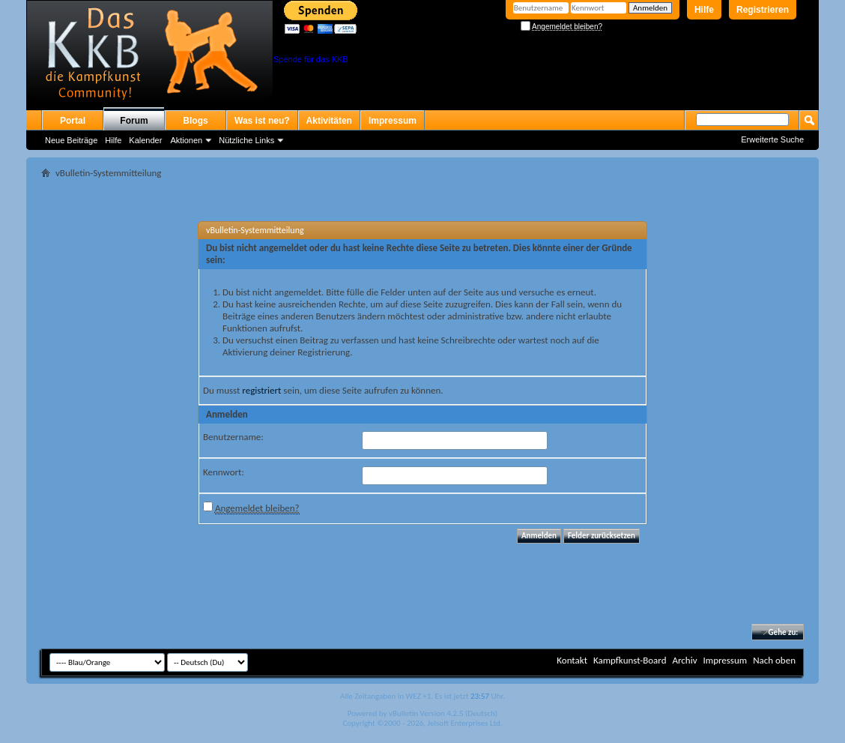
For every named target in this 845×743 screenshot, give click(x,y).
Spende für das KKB (310, 59)
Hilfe (704, 9)
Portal (72, 120)
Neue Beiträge (71, 140)
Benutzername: (233, 436)
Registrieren (762, 9)
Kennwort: (223, 472)
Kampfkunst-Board (630, 660)
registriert (261, 390)
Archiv (684, 660)
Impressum (393, 120)
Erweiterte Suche (772, 139)
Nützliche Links (246, 140)
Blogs (195, 120)
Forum (134, 120)
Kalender (145, 140)
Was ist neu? (262, 120)
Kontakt (572, 660)
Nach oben (774, 660)
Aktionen (186, 140)
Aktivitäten (329, 120)
